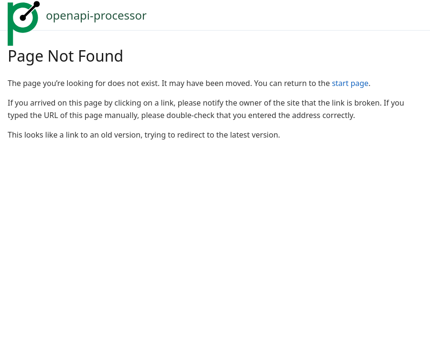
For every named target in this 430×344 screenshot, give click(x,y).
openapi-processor (96, 15)
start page (350, 83)
